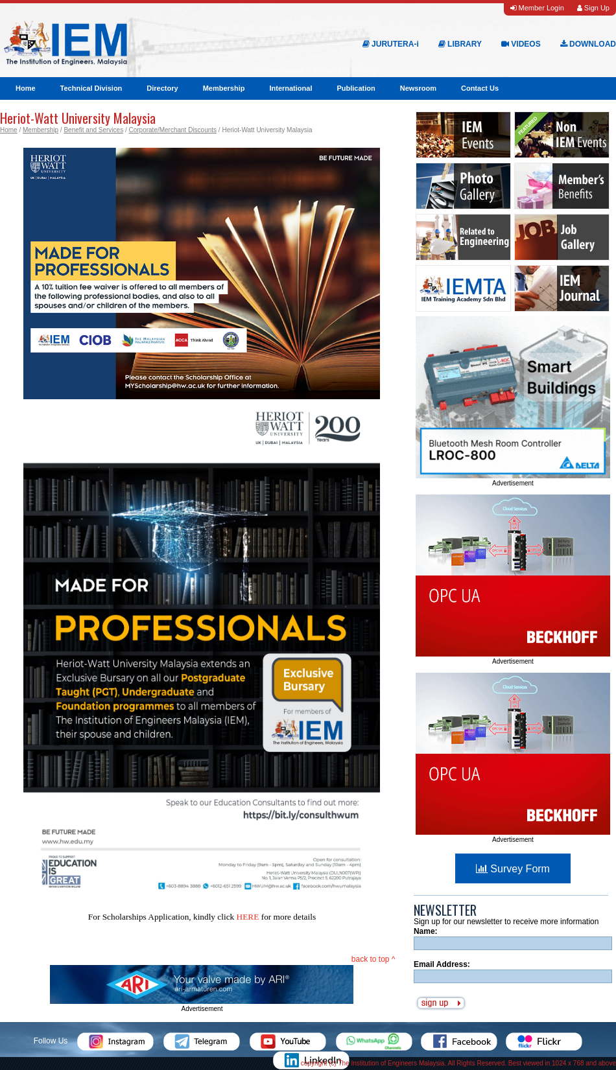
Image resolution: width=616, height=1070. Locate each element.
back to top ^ (373, 959)
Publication (356, 88)
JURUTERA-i (390, 44)
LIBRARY (460, 44)
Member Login (536, 8)
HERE (248, 917)
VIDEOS (521, 44)
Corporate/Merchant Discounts (172, 130)
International (290, 88)
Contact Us (480, 88)
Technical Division (91, 88)
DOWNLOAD (588, 44)
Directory (162, 88)
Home (26, 88)
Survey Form (513, 868)
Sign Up (593, 8)
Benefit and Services (93, 130)
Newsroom (418, 88)
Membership (224, 88)
